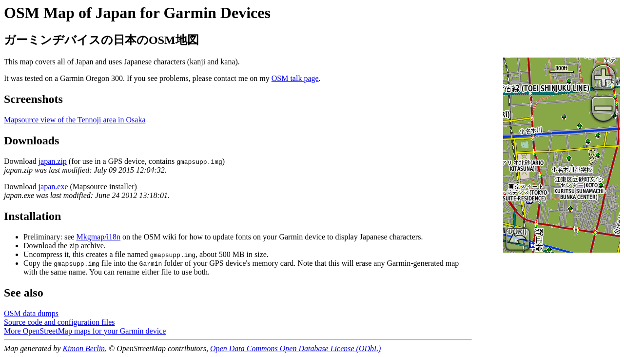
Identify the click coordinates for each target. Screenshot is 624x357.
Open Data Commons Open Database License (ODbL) (295, 348)
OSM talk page (295, 78)
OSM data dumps (31, 313)
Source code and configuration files (59, 322)
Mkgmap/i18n (98, 237)
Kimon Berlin (83, 348)
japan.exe (53, 186)
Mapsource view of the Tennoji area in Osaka (74, 120)
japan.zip (53, 161)
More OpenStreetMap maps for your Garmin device (85, 331)
